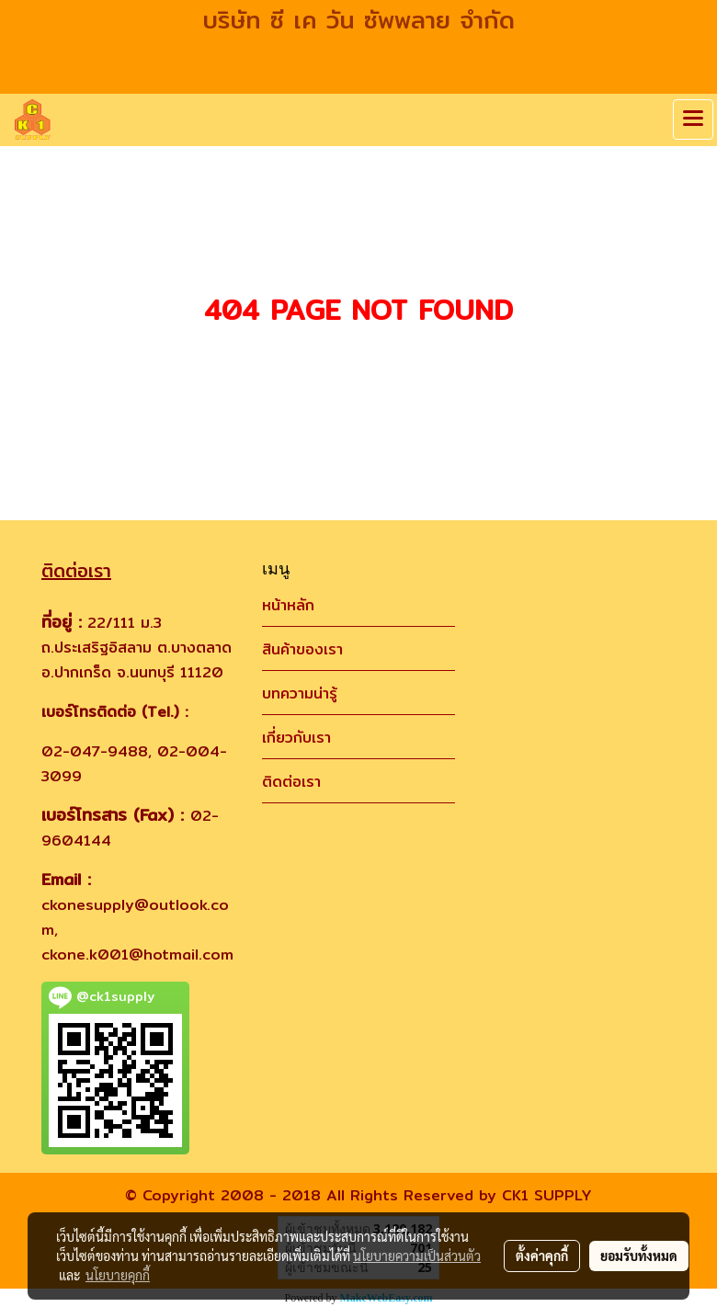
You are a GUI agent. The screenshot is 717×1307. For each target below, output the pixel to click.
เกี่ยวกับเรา (296, 737)
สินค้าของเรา (302, 649)
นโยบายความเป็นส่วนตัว (417, 1255)
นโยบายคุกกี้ (117, 1275)
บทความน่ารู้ (299, 693)
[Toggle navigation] (693, 119)
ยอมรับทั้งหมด (638, 1255)
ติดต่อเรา (291, 781)
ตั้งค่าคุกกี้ (542, 1255)
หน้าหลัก (288, 605)
